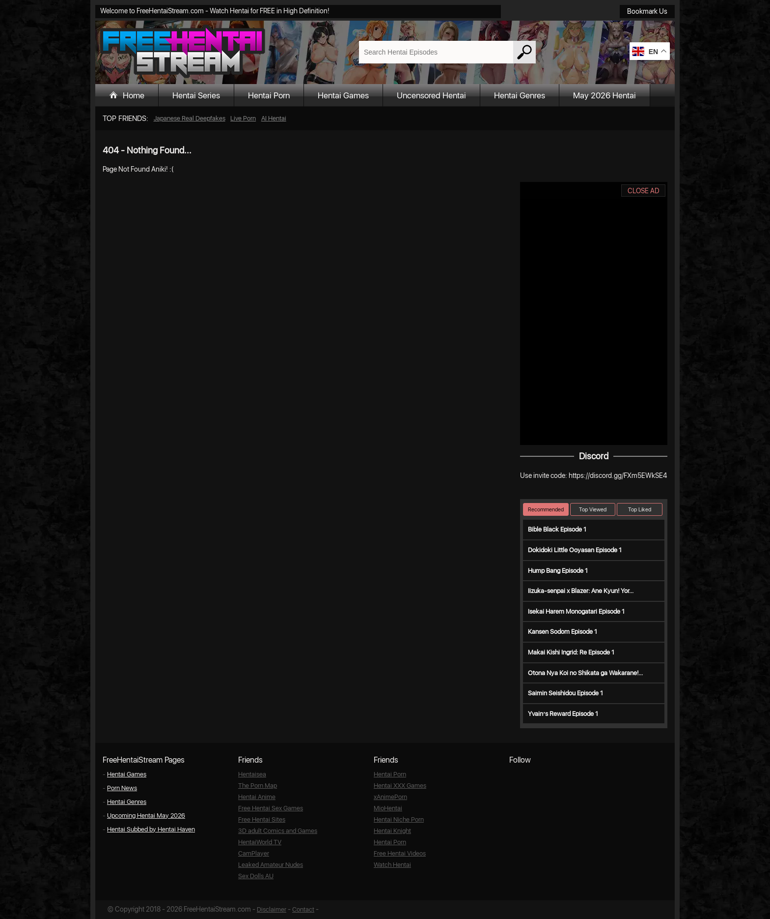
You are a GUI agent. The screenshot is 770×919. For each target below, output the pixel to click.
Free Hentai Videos (400, 853)
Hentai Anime (256, 796)
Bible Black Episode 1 (557, 529)
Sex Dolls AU (256, 876)
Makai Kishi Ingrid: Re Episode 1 (571, 652)
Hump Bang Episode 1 (558, 570)
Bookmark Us (647, 11)
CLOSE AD (644, 191)
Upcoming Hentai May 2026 (146, 815)
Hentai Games (343, 95)
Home (133, 95)
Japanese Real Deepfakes (189, 118)
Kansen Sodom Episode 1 (562, 631)
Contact (303, 909)
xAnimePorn (390, 796)
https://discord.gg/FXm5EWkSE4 (618, 475)
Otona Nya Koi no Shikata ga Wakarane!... (585, 673)
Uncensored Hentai (431, 95)
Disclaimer (271, 909)
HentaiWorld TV (259, 842)
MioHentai (388, 808)
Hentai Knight (392, 830)
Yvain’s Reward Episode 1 (563, 713)
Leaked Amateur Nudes (270, 864)
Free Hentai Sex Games (270, 808)
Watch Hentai (392, 864)
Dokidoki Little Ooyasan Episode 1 (575, 550)
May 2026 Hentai (604, 95)
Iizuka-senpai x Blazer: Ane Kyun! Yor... (580, 590)
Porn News (122, 788)
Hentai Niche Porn (399, 819)
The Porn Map (257, 785)
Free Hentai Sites (261, 819)
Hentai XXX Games (400, 785)
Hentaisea (252, 774)
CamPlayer (253, 853)
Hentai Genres (519, 95)
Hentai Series (196, 95)
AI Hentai (273, 118)
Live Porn (243, 118)
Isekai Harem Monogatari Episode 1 (576, 611)
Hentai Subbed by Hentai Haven (151, 829)
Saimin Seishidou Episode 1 (565, 693)
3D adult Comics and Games (277, 830)
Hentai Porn (269, 95)
